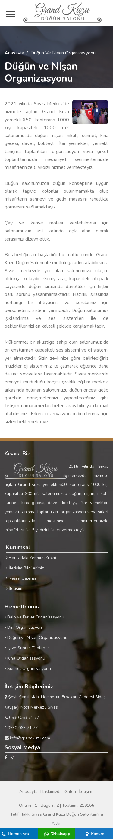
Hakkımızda (51, 792)
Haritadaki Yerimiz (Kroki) (31, 558)
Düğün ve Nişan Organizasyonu (36, 638)
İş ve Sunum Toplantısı (28, 648)
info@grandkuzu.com (27, 738)
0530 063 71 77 (22, 717)
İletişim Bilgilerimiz (25, 568)
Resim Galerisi (21, 578)
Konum (95, 833)
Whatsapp (57, 833)
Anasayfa (14, 53)
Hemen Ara (15, 833)
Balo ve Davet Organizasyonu (34, 617)
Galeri (70, 792)
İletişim (14, 589)
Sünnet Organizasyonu (28, 668)
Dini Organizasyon (23, 627)
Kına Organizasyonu (25, 658)
